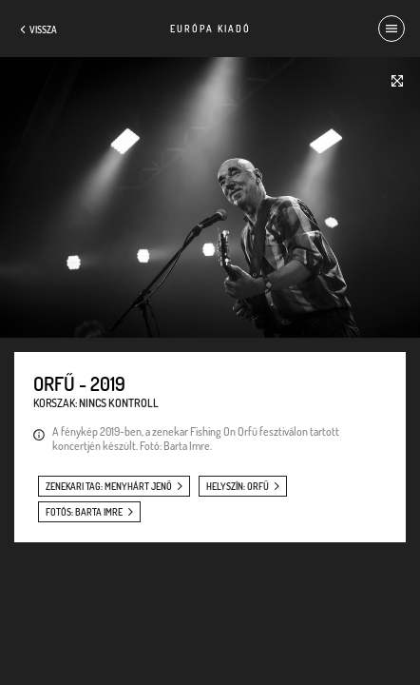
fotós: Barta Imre (84, 512)
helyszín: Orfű (237, 486)
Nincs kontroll (119, 403)
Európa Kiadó (210, 28)
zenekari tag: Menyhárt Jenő (109, 486)
